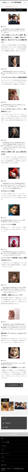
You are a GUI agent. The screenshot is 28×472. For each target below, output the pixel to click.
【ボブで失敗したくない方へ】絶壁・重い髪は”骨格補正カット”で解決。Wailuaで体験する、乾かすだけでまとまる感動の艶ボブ (14, 38)
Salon (2, 438)
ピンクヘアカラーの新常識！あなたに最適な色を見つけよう (14, 259)
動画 (8, 145)
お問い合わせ (3, 464)
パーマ (8, 327)
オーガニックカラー (12, 185)
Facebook (7, 423)
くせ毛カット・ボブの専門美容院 (13, 468)
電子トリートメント (13, 292)
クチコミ (3, 457)
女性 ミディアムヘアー (15, 221)
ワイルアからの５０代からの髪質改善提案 (14, 77)
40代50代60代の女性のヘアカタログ (10, 71)
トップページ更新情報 (9, 106)
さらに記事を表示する (13, 385)
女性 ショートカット (13, 145)
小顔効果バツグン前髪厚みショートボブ (13, 367)
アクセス (3, 461)
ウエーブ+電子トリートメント (14, 325)
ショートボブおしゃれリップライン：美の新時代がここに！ (14, 110)
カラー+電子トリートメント (12, 73)
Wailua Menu (10, 144)
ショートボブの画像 (5, 442)
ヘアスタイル (3, 445)
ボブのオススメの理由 (8, 191)
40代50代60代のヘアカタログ (9, 29)
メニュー (3, 449)
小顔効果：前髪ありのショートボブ (12, 295)
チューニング (10, 30)
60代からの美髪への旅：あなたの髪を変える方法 (14, 153)
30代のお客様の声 (6, 287)
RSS (6, 427)
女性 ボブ (6, 32)
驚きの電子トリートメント (9, 149)
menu (25, 2)
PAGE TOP (14, 434)
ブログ (14, 30)
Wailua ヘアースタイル (18, 144)
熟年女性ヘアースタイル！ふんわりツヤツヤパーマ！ (14, 335)
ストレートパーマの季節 (8, 224)
